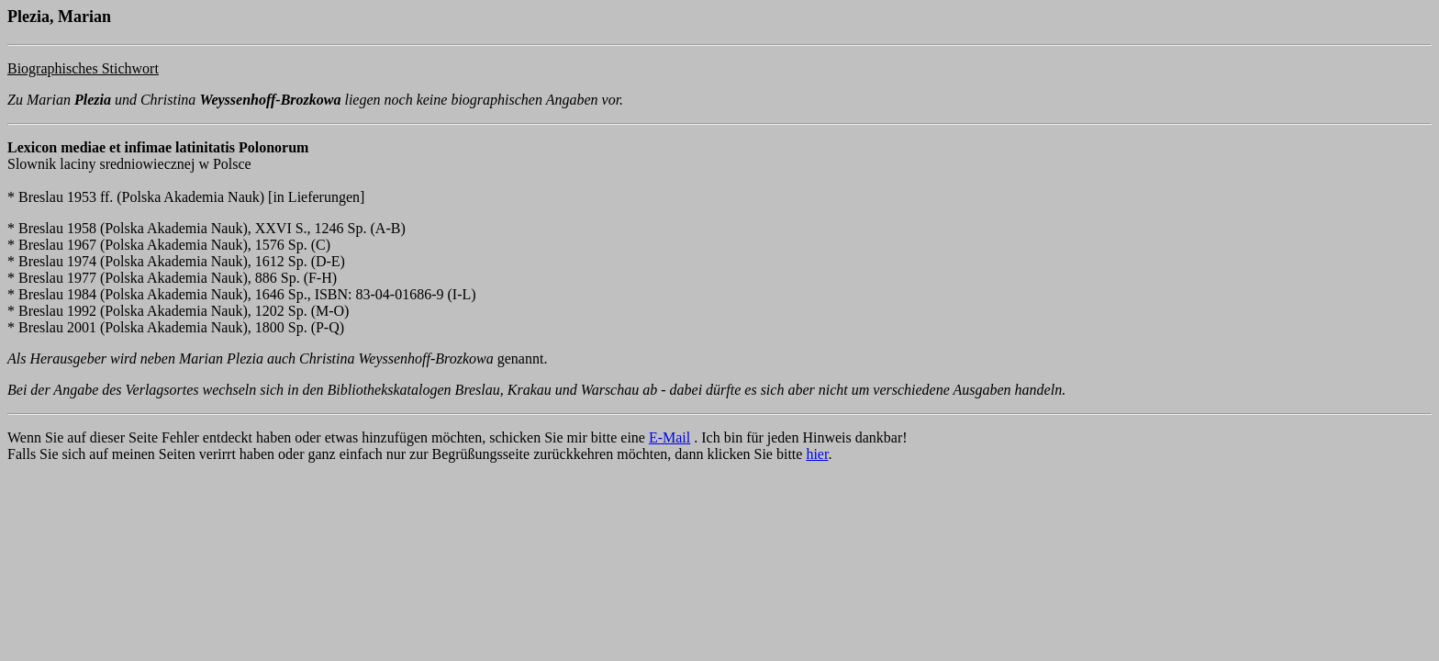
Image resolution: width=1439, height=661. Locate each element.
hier (817, 454)
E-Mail (669, 437)
